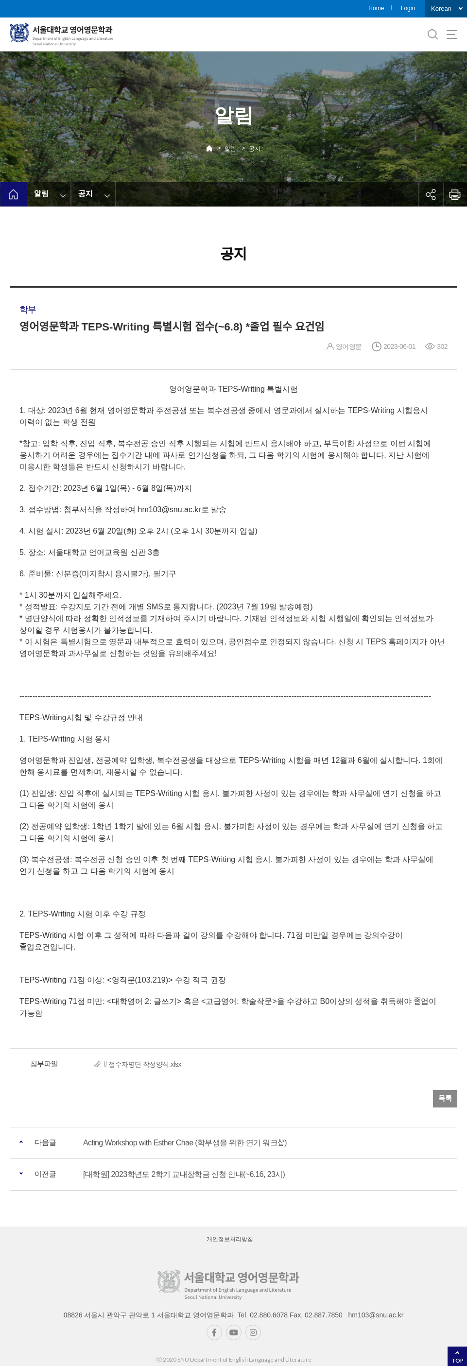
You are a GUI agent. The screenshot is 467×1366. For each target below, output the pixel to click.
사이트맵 (452, 34)
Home (376, 8)
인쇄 (455, 194)
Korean (441, 8)
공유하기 (430, 194)
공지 (254, 148)
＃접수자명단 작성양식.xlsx (141, 1064)
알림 (230, 148)
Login (408, 8)
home (13, 194)
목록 (445, 1098)
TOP (457, 1360)
